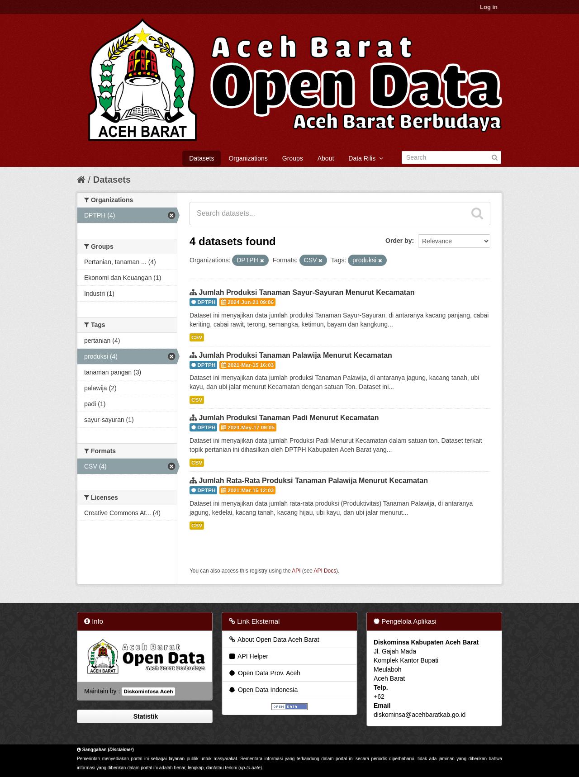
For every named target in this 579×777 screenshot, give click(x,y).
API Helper (248, 656)
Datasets (201, 158)
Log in (489, 7)
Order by (398, 240)
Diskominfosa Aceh (148, 691)
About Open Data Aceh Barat (273, 639)
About (326, 158)
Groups (292, 158)
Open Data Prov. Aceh (264, 673)
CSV (196, 337)
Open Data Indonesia (263, 689)
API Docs (325, 571)
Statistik (145, 716)
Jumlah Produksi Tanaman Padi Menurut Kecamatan (289, 418)
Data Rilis (365, 158)
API (296, 571)
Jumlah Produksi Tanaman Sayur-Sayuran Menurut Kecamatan (306, 292)
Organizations (247, 158)
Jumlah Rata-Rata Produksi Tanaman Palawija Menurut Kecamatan (313, 480)
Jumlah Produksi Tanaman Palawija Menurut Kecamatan (295, 355)
